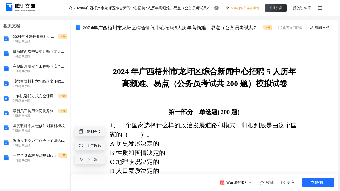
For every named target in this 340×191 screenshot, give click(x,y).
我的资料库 (302, 7)
